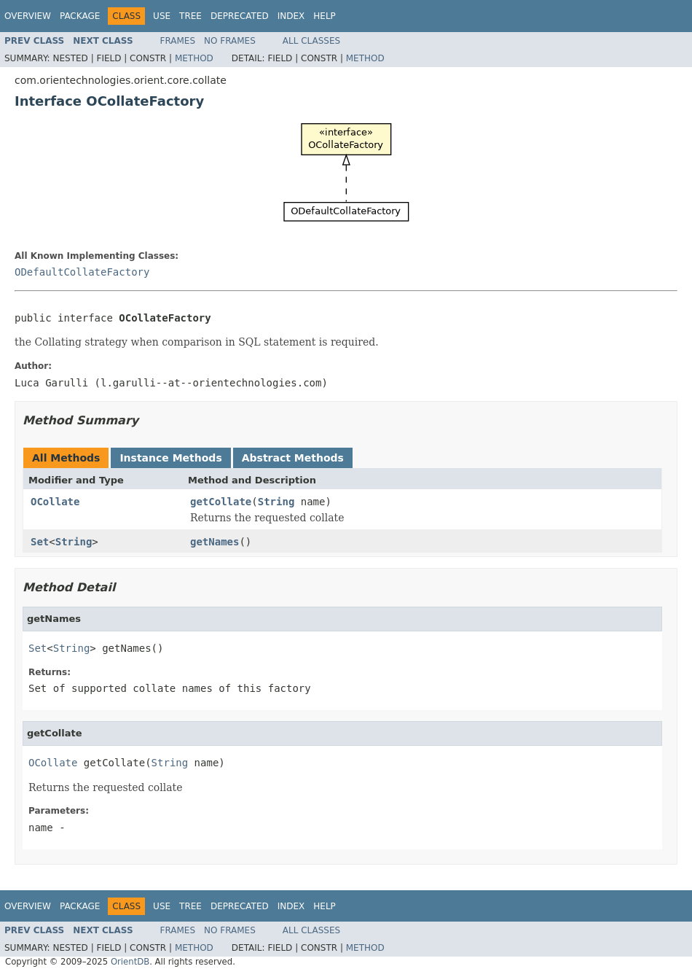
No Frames (230, 41)
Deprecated (240, 16)
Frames (178, 41)
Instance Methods (170, 458)
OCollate (55, 501)
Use (161, 16)
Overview (27, 16)
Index (291, 16)
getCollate (220, 501)
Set (40, 542)
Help (324, 16)
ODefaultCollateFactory (82, 272)
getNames (214, 542)
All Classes (311, 41)
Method (194, 58)
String (276, 501)
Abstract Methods (293, 458)
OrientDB (130, 962)
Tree (190, 16)
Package (80, 16)
